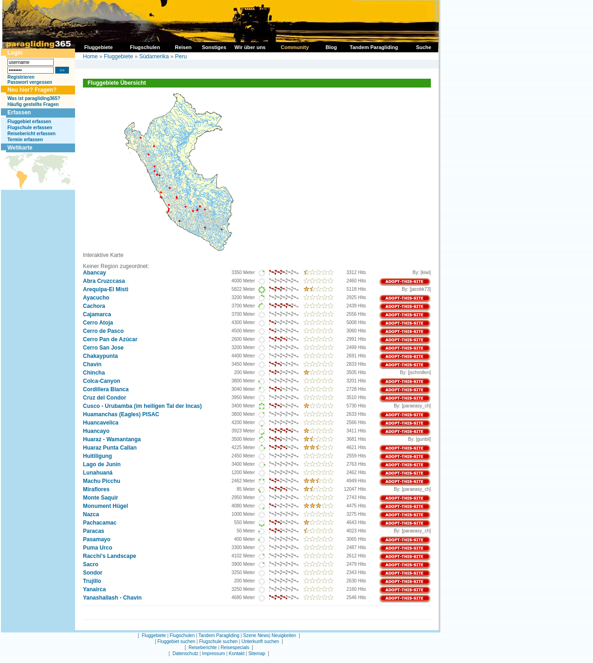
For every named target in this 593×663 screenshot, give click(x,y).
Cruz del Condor (104, 397)
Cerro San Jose (103, 347)
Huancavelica (101, 422)
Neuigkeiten (283, 635)
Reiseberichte (203, 647)
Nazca (91, 514)
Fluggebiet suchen (177, 641)
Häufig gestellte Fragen (33, 104)
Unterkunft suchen (260, 641)
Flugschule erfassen (29, 127)
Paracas (93, 531)
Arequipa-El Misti (105, 289)
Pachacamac (100, 522)
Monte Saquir (100, 497)
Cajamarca (97, 314)
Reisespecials (235, 647)
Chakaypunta (100, 356)
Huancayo (96, 431)
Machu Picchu (101, 481)
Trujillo (92, 581)
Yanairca (94, 589)
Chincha (94, 372)
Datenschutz (185, 653)
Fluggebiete (118, 56)
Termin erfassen (25, 139)
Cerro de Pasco (103, 331)
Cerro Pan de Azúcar (110, 339)
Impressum (213, 653)
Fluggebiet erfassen (29, 121)
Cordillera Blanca (106, 389)
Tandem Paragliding (218, 635)
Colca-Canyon (101, 381)
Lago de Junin (101, 464)
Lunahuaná (98, 472)
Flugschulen (182, 635)
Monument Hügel (105, 506)
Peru (181, 56)
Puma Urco (97, 547)
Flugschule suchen (218, 641)
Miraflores (96, 489)
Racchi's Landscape (109, 556)
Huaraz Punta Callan (110, 447)
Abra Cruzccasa (104, 281)
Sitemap (256, 653)
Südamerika (154, 56)
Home (90, 56)
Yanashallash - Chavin (112, 597)
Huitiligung (97, 456)
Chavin (92, 364)
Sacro (90, 564)
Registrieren (20, 77)
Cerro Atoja (98, 322)
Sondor (92, 572)
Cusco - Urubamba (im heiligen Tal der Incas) (142, 406)
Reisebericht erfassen (31, 133)
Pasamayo (96, 539)
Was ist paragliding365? (33, 98)
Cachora (94, 306)
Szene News (256, 635)
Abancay (94, 272)
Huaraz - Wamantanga (112, 439)
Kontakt (237, 653)
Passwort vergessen (29, 82)
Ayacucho (96, 297)
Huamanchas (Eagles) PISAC (121, 414)
